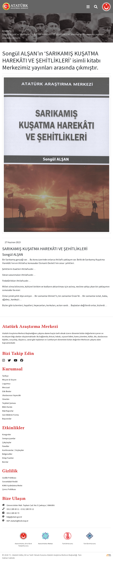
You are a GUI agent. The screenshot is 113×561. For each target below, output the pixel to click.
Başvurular (6, 418)
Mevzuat (6, 387)
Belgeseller (7, 454)
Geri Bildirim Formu (10, 414)
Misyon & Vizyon (9, 379)
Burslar (5, 462)
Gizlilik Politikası (9, 477)
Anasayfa (6, 30)
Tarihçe (5, 375)
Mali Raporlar (8, 411)
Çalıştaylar (6, 442)
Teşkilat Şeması (9, 403)
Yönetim (5, 399)
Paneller (5, 446)
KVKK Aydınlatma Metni (12, 485)
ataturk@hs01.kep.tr (19, 521)
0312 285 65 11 (13, 509)
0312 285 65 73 (13, 513)
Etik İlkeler (6, 391)
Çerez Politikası (9, 489)
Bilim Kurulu (7, 407)
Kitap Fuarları (8, 458)
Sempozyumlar (8, 438)
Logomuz (6, 383)
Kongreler (6, 434)
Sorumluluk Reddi (10, 481)
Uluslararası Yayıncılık (11, 395)
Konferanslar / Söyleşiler (13, 450)
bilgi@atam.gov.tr (14, 517)
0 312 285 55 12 (27, 509)
